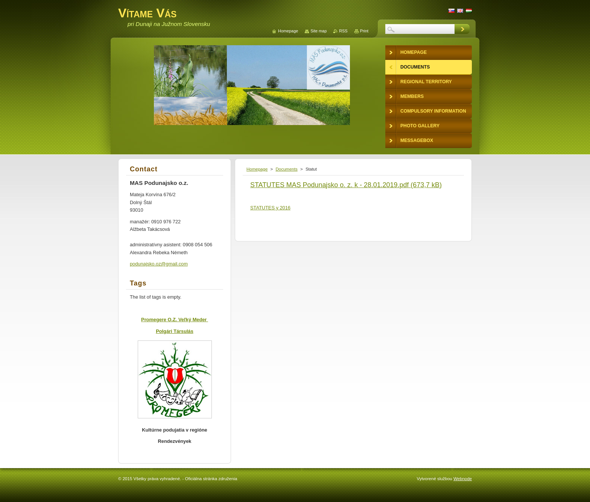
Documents (286, 169)
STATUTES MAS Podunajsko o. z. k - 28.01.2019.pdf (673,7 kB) (346, 185)
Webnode (462, 478)
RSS (343, 31)
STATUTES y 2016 (270, 208)
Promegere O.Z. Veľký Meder (174, 319)
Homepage (257, 169)
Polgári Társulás (174, 331)
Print (364, 31)
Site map (318, 31)
